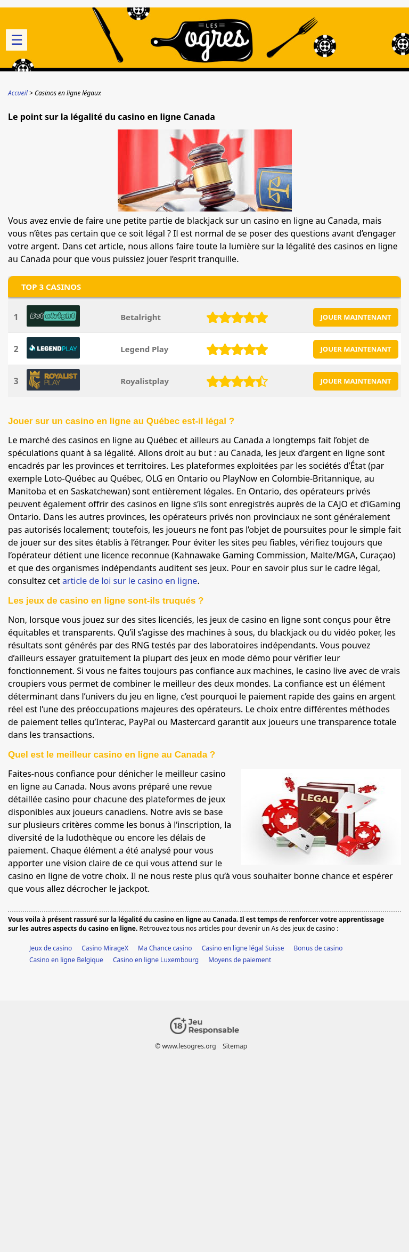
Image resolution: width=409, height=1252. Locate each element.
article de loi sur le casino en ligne (130, 581)
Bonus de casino (318, 948)
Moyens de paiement (239, 959)
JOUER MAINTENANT (356, 317)
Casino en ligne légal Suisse (243, 948)
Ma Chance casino (165, 948)
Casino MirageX (104, 948)
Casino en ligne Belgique (66, 959)
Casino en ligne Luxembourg (156, 959)
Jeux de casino (50, 948)
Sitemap (235, 1046)
